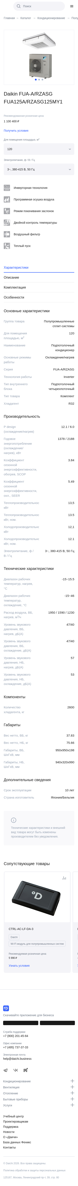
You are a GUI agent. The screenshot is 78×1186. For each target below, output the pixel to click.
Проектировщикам (15, 1121)
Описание (11, 277)
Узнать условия (19, 965)
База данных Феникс (17, 1142)
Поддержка (10, 1126)
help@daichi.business (17, 1058)
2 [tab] (39, 79)
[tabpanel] (39, 55)
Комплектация (15, 287)
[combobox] (39, 149)
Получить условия (16, 130)
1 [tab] (36, 79)
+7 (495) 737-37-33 (15, 1047)
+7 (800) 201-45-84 (15, 1036)
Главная (9, 18)
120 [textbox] (9, 149)
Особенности (14, 297)
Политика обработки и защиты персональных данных (34, 1170)
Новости (8, 1132)
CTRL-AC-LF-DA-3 (21, 929)
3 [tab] (42, 79)
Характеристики (16, 267)
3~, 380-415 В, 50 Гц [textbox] (21, 169)
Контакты (9, 1147)
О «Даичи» (10, 1137)
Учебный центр (13, 1116)
